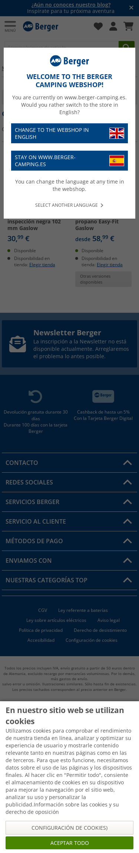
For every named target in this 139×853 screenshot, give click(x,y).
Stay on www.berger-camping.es (69, 161)
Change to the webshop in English (69, 133)
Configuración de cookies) (69, 827)
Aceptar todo (69, 842)
